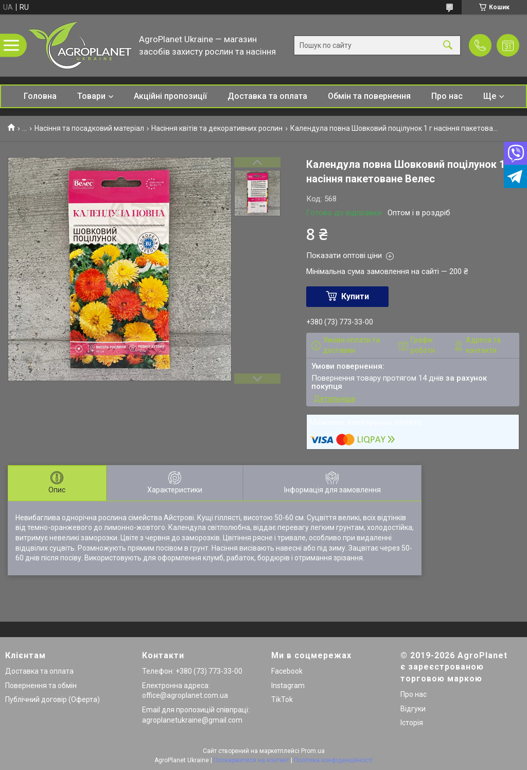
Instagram (288, 685)
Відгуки (413, 709)
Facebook (287, 671)
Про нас (447, 96)
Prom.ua (313, 751)
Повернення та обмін (41, 685)
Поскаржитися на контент (251, 760)
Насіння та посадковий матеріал (89, 128)
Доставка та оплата (267, 96)
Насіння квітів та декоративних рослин (217, 128)
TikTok (282, 699)
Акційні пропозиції (170, 96)
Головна (40, 96)
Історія (411, 722)
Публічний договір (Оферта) (52, 699)
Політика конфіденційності (333, 760)
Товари (91, 96)
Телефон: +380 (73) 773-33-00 (192, 671)
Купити (355, 296)
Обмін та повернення (369, 96)
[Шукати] (447, 45)
